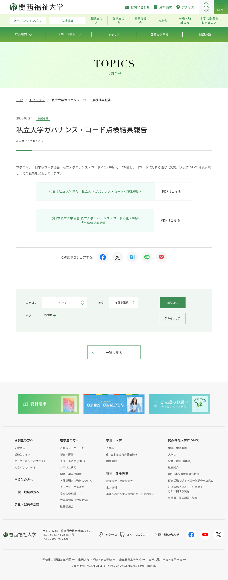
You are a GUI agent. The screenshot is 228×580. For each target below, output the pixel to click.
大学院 (172, 454)
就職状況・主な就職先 (119, 481)
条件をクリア (173, 318)
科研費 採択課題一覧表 (182, 497)
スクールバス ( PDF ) (72, 461)
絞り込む (172, 302)
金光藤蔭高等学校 (130, 559)
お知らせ (43, 118)
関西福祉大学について (183, 440)
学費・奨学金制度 (70, 474)
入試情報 (67, 20)
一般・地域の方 (185, 20)
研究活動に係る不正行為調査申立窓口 (191, 480)
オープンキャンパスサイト (30, 461)
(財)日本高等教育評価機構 (121, 454)
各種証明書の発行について (76, 480)
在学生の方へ (69, 440)
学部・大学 (114, 440)
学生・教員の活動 (26, 504)
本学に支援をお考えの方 (209, 20)
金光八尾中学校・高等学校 (165, 559)
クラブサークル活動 (72, 487)
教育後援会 (140, 20)
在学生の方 (118, 20)
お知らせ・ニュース (72, 448)
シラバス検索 (68, 467)
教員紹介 (173, 467)
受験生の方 (96, 20)
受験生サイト (22, 454)
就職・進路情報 (117, 473)
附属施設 (111, 461)
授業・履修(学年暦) (179, 461)
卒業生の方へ (23, 479)
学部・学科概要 (177, 448)
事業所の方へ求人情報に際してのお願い (130, 494)
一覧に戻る (114, 352)
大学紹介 (111, 448)
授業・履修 (66, 454)
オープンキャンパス (27, 20)
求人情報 (111, 487)
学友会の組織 (68, 493)
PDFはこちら (171, 191)
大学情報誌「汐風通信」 (75, 500)
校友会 (162, 20)
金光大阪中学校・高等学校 (95, 559)
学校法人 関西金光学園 (56, 559)
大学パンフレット (25, 467)
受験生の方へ (23, 440)
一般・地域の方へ (26, 492)
